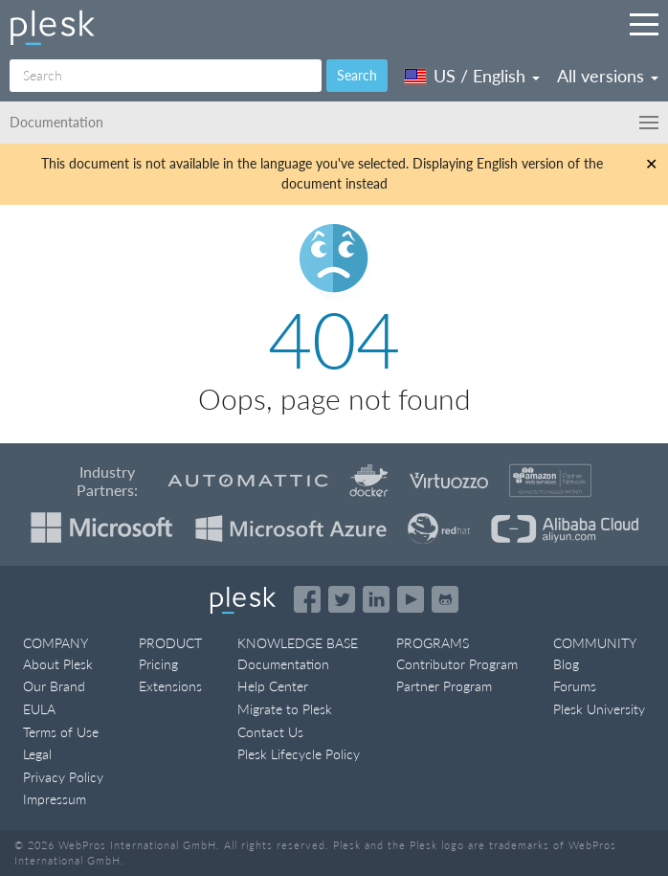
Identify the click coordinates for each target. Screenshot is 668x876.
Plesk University (599, 709)
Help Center (272, 686)
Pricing (158, 664)
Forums (574, 686)
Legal (37, 754)
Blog (566, 664)
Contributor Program (457, 664)
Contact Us (270, 732)
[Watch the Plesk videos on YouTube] (410, 599)
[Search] (166, 75)
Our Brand (54, 686)
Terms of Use (61, 732)
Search (357, 75)
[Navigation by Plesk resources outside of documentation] (644, 24)
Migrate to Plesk (284, 709)
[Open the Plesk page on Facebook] (307, 599)
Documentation (283, 664)
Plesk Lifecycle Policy (298, 754)
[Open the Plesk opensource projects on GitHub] (445, 599)
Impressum (54, 799)
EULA (39, 709)
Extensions (170, 686)
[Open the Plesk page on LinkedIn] (376, 599)
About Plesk (58, 664)
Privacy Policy (63, 777)
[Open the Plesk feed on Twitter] (341, 599)
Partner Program (444, 686)
